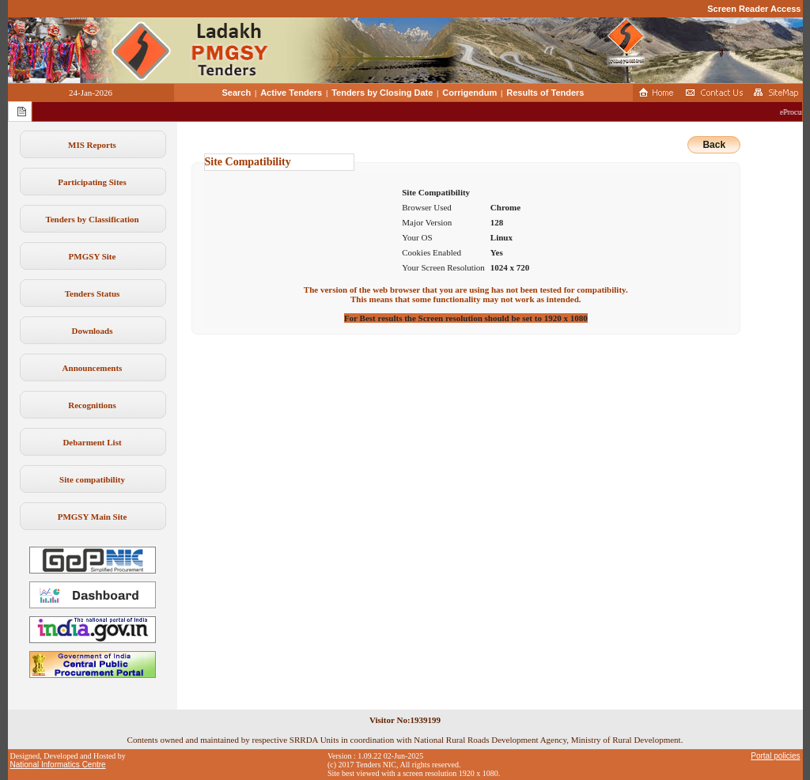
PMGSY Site (92, 256)
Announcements (92, 368)
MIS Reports (92, 145)
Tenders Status (92, 293)
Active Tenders (291, 92)
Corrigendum (469, 92)
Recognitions (92, 405)
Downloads (92, 330)
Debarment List (91, 442)
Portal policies (775, 756)
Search (237, 92)
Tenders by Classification (91, 219)
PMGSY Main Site (92, 516)
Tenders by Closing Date (382, 92)
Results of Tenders (545, 92)
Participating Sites (92, 182)
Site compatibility (92, 479)
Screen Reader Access (754, 8)
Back (713, 144)
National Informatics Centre (58, 764)
